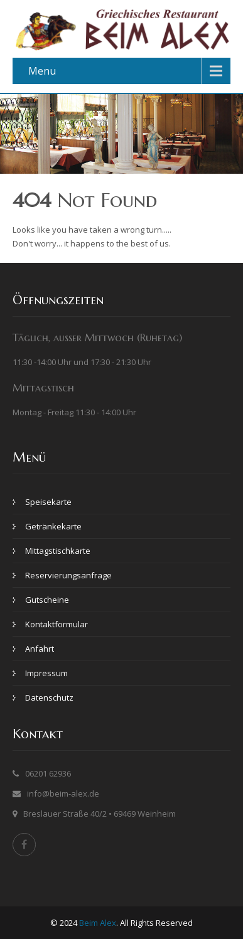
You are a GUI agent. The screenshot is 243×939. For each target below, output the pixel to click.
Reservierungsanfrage (68, 575)
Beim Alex (97, 922)
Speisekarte (48, 501)
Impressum (46, 673)
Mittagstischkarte (57, 550)
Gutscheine (47, 599)
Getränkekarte (53, 526)
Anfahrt (39, 648)
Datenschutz (49, 697)
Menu (42, 71)
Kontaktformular (56, 624)
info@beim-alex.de (63, 793)
